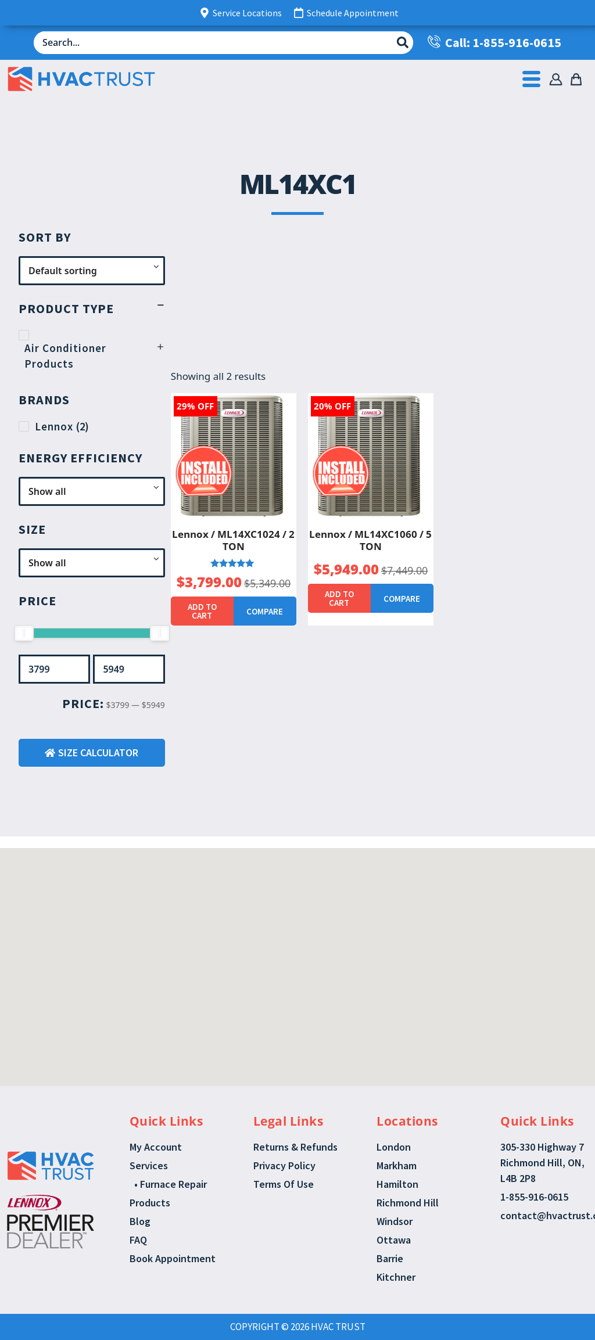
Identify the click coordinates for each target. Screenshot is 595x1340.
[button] (284, 924)
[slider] (24, 633)
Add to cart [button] (202, 611)
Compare (264, 611)
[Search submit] (402, 42)
